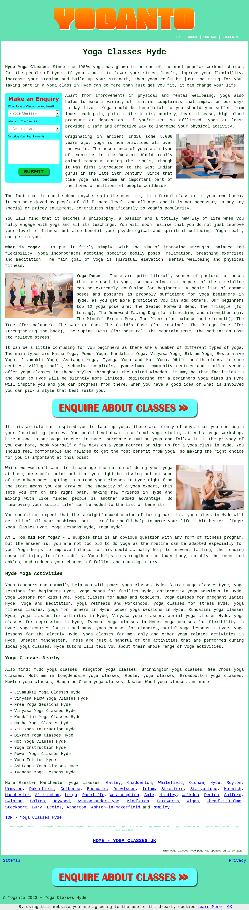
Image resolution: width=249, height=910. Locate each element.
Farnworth (168, 801)
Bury (37, 807)
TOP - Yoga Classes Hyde (33, 817)
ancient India (124, 136)
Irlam (148, 789)
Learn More (209, 907)
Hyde (215, 782)
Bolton (37, 801)
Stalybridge (203, 789)
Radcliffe (93, 795)
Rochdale (97, 789)
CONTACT (210, 37)
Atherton (76, 807)
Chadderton (139, 782)
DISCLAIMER (232, 37)
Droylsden (124, 789)
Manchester (17, 795)
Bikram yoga (183, 585)
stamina (49, 79)
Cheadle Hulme (224, 801)
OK (229, 907)
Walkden (190, 795)
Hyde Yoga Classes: (27, 67)
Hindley (168, 795)
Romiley (161, 807)
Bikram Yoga (198, 354)
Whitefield (170, 782)
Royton (234, 782)
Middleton (138, 801)
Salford (233, 795)
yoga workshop (225, 433)
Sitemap (11, 860)
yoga (98, 67)
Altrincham (47, 795)
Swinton (13, 801)
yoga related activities (206, 634)
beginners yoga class (198, 378)
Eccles (54, 807)
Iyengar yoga (102, 622)
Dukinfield (41, 789)
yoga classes (84, 782)
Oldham (196, 782)
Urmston (13, 789)
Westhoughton (124, 795)
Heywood (61, 801)
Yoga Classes (61, 698)
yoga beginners (217, 294)
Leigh (71, 795)
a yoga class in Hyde (207, 515)
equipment (60, 208)
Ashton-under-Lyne (98, 801)
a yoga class (57, 85)
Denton (211, 795)
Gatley (113, 782)
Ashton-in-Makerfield (115, 807)
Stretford (173, 789)
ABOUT (193, 37)
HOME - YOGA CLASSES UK (124, 840)
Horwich (233, 789)
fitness (50, 231)
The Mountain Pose (169, 331)
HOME (178, 37)
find (23, 669)
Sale (149, 795)
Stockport (16, 807)
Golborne (70, 789)
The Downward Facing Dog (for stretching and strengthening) (170, 313)
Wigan (193, 801)
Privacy (237, 860)
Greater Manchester (42, 640)
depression (110, 120)
